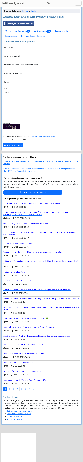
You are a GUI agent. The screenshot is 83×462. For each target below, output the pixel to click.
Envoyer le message (13, 145)
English (34, 11)
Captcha (6, 123)
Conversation (62, 31)
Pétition (8, 31)
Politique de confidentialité (33, 36)
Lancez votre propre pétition (32, 192)
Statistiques (11, 36)
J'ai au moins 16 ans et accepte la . (29, 136)
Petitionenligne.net (12, 3)
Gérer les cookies (14, 416)
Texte (5, 88)
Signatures (42, 31)
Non (25, 139)
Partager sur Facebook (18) (18, 23)
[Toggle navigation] (78, 3)
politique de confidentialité (44, 136)
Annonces (22, 31)
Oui (11, 139)
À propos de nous (15, 419)
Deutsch (25, 11)
